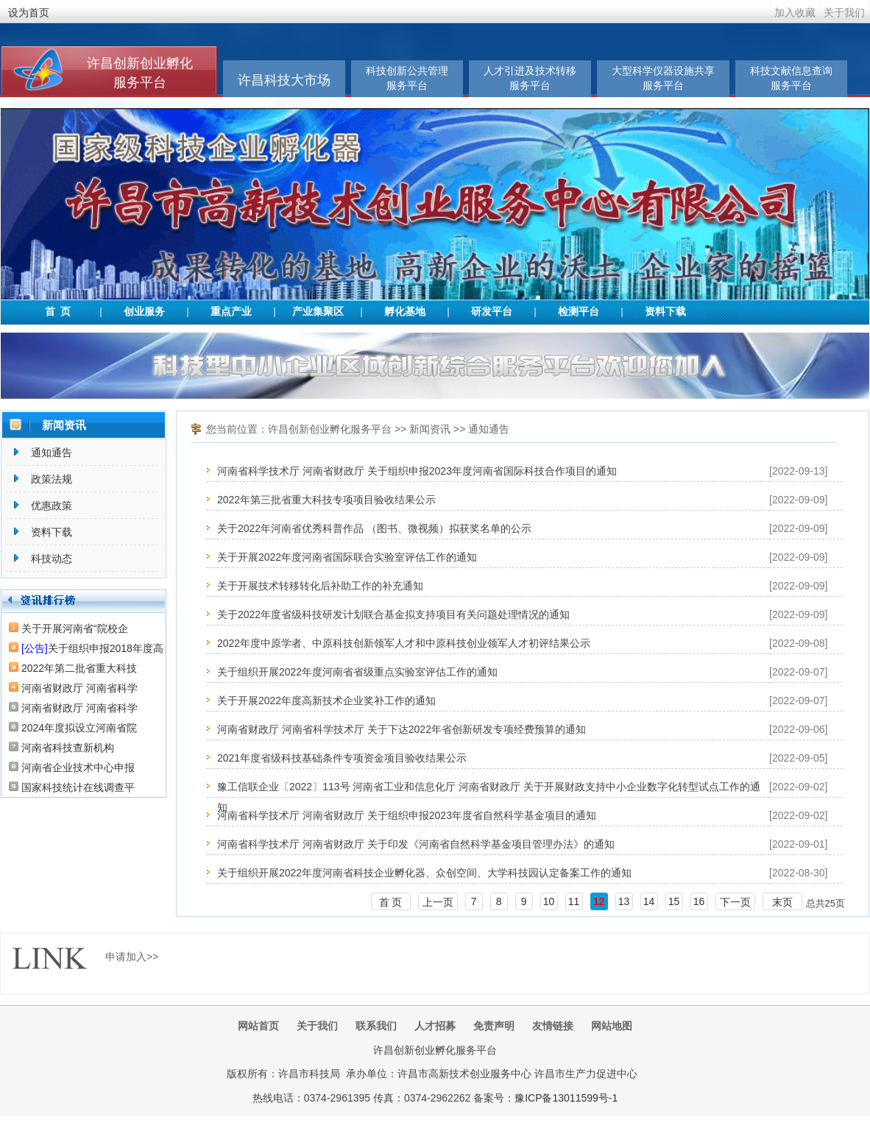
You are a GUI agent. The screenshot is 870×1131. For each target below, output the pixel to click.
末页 (782, 902)
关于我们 (844, 12)
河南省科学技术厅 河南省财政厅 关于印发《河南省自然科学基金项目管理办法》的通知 (416, 844)
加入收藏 (795, 12)
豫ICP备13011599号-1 (566, 1098)
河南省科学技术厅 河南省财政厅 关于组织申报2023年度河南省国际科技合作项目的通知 (417, 471)
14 (649, 901)
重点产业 (231, 311)
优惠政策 (51, 505)
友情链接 (552, 1026)
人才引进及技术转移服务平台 (530, 78)
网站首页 (258, 1026)
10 (549, 901)
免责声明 (493, 1026)
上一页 (437, 902)
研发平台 (491, 311)
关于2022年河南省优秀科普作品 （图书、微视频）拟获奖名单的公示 (374, 528)
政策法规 (51, 479)
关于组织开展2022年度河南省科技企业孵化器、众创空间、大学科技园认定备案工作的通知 (424, 873)
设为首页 (28, 12)
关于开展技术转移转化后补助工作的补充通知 (320, 586)
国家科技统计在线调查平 (78, 787)
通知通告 (51, 452)
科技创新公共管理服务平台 (407, 78)
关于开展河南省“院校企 (74, 628)
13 (624, 901)
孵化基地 (404, 311)
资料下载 (665, 311)
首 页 (58, 311)
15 (674, 901)
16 (699, 901)
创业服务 (144, 311)
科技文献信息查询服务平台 (791, 78)
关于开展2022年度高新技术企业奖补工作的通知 (326, 700)
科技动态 (51, 558)
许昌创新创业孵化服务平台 (330, 429)
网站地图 (611, 1026)
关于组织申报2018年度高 (92, 648)
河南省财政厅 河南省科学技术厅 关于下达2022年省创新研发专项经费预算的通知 (401, 729)
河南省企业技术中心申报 (78, 767)
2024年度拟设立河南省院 (79, 728)
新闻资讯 (429, 429)
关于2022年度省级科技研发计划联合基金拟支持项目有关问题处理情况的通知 (393, 614)
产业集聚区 (318, 311)
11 (574, 901)
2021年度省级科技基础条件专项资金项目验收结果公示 (342, 758)
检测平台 (578, 311)
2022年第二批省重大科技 (79, 668)
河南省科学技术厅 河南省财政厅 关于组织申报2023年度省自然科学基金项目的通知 (406, 815)
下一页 (735, 902)
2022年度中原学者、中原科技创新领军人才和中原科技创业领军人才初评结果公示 (403, 643)
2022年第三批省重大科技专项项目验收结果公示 (326, 500)
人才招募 (435, 1026)
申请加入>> (131, 956)
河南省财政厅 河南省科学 (79, 688)
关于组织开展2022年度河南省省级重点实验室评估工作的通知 (357, 672)
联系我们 (376, 1026)
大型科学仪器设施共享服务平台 (663, 78)
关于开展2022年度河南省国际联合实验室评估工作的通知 (347, 557)
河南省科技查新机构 (67, 748)
